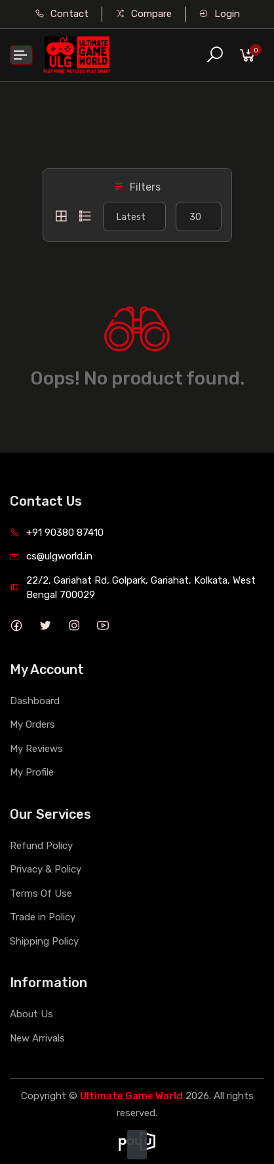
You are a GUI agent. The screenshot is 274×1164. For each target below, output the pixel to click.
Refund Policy (41, 846)
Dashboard (35, 701)
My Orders (32, 724)
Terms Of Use (41, 893)
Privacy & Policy (45, 869)
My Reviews (36, 749)
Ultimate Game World (131, 1096)
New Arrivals (37, 1038)
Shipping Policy (44, 941)
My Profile (32, 772)
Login (219, 14)
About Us (31, 1014)
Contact (61, 14)
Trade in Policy (42, 917)
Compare (143, 14)
